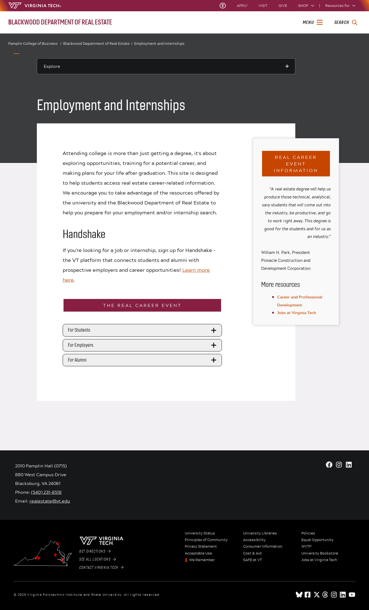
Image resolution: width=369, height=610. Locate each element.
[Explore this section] (166, 66)
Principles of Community (206, 539)
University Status (200, 533)
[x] (316, 594)
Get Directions (95, 551)
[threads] (325, 594)
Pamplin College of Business (35, 43)
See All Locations (97, 559)
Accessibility (254, 539)
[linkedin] (343, 594)
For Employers (143, 345)
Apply (242, 5)
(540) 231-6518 (46, 492)
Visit (263, 5)
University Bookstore (319, 553)
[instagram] (334, 594)
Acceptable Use (198, 553)
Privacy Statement (201, 546)
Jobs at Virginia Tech (296, 312)
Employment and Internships (159, 43)
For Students (143, 330)
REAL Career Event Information (296, 164)
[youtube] (352, 594)
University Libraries (260, 533)
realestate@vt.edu (49, 500)
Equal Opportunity (317, 539)
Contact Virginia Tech (101, 567)
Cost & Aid (252, 553)
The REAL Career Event (142, 305)
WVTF (306, 546)
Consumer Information (262, 546)
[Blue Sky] (299, 594)
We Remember (202, 560)
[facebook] (308, 594)
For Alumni (143, 360)
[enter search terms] (345, 23)
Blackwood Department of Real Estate (98, 43)
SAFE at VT (252, 560)
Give (283, 5)
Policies (308, 533)
